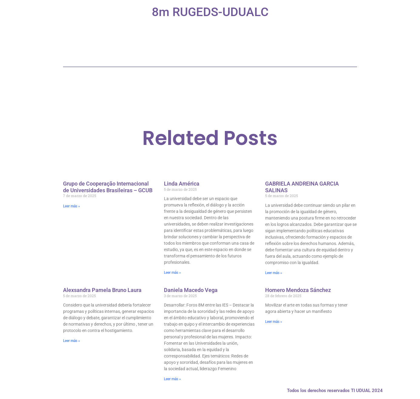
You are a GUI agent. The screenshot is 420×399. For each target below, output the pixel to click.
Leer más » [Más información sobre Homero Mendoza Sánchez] (273, 322)
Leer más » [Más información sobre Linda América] (172, 272)
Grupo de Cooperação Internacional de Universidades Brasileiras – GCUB (107, 186)
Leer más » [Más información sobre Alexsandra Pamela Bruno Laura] (71, 341)
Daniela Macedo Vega (191, 290)
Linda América (181, 183)
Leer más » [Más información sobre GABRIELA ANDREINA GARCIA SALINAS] (273, 273)
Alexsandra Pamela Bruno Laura (102, 290)
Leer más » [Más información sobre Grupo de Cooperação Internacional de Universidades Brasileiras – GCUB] (71, 206)
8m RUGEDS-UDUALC (210, 12)
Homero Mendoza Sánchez (298, 290)
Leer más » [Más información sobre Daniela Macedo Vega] (172, 379)
